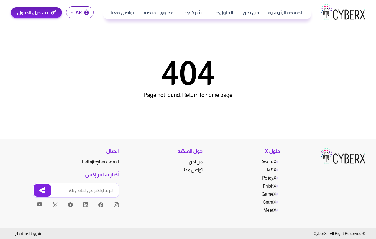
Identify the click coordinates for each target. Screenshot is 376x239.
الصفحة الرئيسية (286, 12)
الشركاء (196, 12)
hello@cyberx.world (100, 162)
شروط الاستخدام (28, 233)
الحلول (226, 12)
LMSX (270, 170)
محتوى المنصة (159, 12)
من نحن (250, 12)
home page (219, 95)
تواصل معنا (122, 12)
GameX (269, 194)
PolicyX (269, 178)
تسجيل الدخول (32, 12)
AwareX (268, 162)
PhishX (269, 186)
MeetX (270, 210)
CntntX (269, 202)
